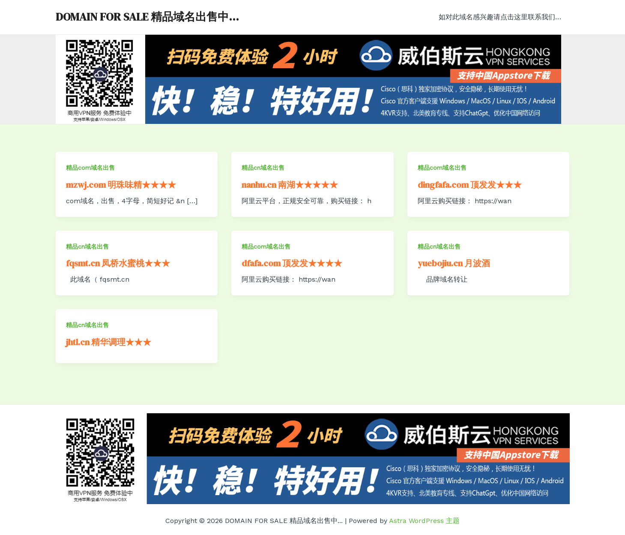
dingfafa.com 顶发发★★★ (470, 185)
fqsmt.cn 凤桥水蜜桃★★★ (118, 263)
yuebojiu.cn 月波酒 (454, 263)
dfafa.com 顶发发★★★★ (292, 263)
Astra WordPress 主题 (424, 521)
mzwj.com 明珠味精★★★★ (121, 185)
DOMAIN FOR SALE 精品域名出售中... (147, 16)
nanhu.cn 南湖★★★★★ (290, 185)
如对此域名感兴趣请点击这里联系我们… (501, 17)
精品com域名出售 (90, 167)
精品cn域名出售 (263, 167)
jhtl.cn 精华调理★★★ (108, 342)
